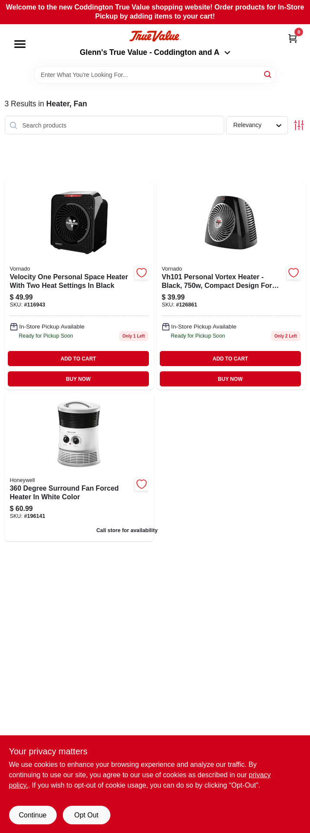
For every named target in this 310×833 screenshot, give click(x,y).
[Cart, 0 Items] (292, 38)
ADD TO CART (78, 359)
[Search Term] (155, 74)
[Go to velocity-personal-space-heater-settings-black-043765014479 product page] (79, 285)
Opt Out (86, 815)
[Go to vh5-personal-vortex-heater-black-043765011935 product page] (231, 285)
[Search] (268, 74)
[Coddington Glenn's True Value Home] (155, 36)
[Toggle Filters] (299, 125)
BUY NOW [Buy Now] (78, 379)
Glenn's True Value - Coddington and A (155, 52)
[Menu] (20, 44)
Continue (32, 815)
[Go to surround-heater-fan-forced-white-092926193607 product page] (79, 467)
